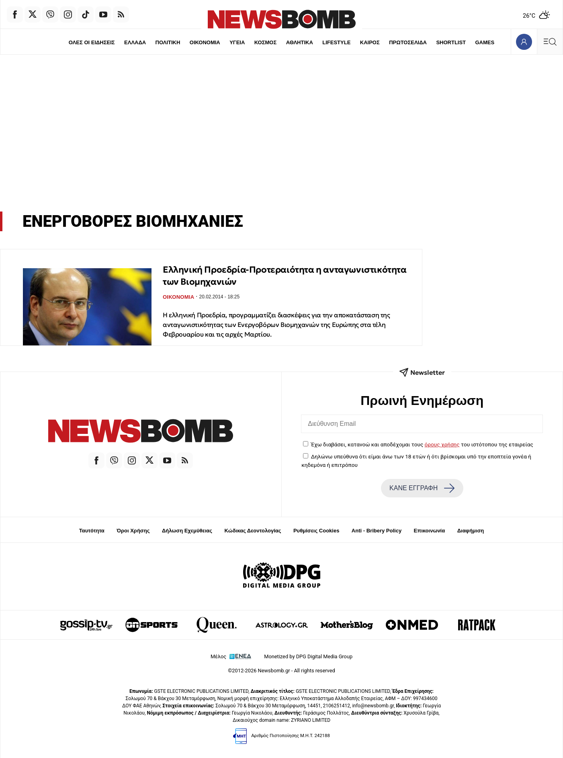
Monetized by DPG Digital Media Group (308, 656)
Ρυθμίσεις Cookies (316, 531)
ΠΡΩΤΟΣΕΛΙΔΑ (408, 42)
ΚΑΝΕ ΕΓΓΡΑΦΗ (421, 488)
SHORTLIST (451, 42)
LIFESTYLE (336, 42)
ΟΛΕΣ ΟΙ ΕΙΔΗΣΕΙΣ (92, 42)
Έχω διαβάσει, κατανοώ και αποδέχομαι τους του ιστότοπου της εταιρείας (422, 444)
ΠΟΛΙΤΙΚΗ (168, 42)
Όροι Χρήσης (133, 531)
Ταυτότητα (91, 531)
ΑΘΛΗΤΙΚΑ (299, 42)
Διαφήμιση (470, 531)
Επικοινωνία (429, 531)
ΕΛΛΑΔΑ (135, 42)
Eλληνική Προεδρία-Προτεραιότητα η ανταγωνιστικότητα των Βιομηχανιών (285, 275)
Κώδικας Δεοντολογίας (253, 531)
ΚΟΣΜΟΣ (265, 42)
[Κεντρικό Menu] (550, 41)
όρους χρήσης (442, 444)
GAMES (484, 42)
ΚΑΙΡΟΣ (370, 42)
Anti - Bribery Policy (376, 531)
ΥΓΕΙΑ (237, 42)
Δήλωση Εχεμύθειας (187, 531)
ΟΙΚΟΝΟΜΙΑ (205, 42)
